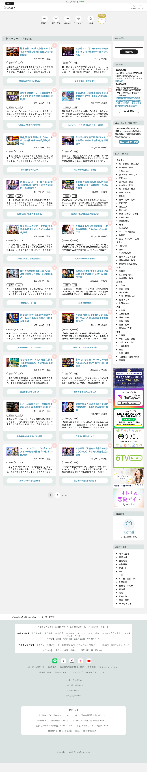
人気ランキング (45, 626)
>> (66, 495)
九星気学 (123, 582)
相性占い (123, 206)
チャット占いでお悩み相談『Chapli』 (53, 720)
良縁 (121, 249)
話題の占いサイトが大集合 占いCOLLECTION (54, 725)
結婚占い (115, 644)
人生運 (122, 310)
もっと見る (129, 111)
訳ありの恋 (124, 217)
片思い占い (82, 644)
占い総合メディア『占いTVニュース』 (54, 715)
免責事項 (92, 667)
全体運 (122, 285)
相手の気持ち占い (66, 644)
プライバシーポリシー (109, 667)
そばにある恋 (125, 253)
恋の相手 (123, 195)
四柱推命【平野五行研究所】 (29, 125)
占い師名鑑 (93, 626)
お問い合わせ (61, 672)
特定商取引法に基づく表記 (72, 667)
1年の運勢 (123, 292)
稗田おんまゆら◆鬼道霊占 (29, 258)
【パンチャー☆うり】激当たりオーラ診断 (85, 125)
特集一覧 (105, 626)
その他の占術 (125, 603)
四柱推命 (123, 560)
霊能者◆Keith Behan (29, 391)
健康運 (122, 360)
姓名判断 (123, 564)
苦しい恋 (123, 210)
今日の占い (124, 303)
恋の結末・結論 (126, 167)
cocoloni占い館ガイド (35, 667)
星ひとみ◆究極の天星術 (29, 480)
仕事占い (58, 650)
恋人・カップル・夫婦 (129, 238)
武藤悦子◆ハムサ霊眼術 (85, 258)
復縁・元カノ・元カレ (129, 213)
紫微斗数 (123, 596)
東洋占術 (123, 557)
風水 (121, 571)
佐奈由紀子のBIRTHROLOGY (29, 214)
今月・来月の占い (127, 296)
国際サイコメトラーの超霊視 (85, 347)
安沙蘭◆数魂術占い (29, 169)
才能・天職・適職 (127, 338)
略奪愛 (122, 235)
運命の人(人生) (125, 328)
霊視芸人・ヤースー (29, 302)
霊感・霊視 (124, 599)
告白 (121, 224)
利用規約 (52, 667)
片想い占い (124, 171)
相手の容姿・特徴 (127, 260)
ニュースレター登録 (129, 141)
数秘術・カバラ (126, 585)
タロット (123, 567)
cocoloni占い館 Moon (73, 685)
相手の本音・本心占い (129, 163)
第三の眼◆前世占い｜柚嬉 (85, 169)
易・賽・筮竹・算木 (128, 578)
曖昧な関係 (124, 220)
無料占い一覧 (80, 626)
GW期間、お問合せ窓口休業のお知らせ (129, 80)
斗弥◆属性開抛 (84, 302)
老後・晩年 (124, 324)
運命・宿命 (124, 320)
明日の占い (124, 299)
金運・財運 (124, 353)
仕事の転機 (124, 345)
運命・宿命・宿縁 (127, 199)
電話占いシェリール (85, 725)
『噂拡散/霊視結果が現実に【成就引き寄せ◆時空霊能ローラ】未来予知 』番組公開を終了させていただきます (128, 101)
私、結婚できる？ (127, 274)
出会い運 (123, 245)
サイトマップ (77, 672)
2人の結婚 (123, 228)
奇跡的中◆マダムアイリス (85, 391)
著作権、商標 (45, 672)
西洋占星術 (124, 553)
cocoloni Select (89, 730)
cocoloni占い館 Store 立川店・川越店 (64, 730)
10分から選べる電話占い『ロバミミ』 (90, 715)
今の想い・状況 (126, 185)
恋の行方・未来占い (128, 174)
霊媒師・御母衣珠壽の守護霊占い (85, 214)
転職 (121, 349)
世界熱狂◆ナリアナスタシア (29, 347)
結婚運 (122, 270)
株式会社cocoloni (74, 695)
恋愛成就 (123, 203)
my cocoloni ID (73, 690)
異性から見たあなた (128, 263)
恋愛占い (123, 178)
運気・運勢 (124, 288)
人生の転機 (124, 313)
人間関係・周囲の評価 (129, 356)
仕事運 (122, 335)
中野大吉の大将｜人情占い (29, 80)
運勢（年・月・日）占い (92, 650)
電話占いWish (102, 725)
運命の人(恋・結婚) (127, 256)
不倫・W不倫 (125, 192)
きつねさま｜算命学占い (85, 80)
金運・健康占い (71, 650)
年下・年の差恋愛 (127, 231)
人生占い (47, 650)
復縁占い (93, 644)
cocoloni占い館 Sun (73, 680)
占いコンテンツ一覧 (63, 626)
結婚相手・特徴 (126, 278)
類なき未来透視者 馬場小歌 (85, 480)
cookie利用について (95, 672)
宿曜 (121, 592)
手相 (121, 574)
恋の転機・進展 (126, 181)
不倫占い (104, 644)
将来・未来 (124, 317)
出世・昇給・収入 (127, 342)
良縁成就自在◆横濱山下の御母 (30, 436)
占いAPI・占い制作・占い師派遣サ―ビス (89, 720)
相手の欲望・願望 (127, 188)
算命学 (122, 589)
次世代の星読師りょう (85, 436)
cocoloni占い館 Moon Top (24, 617)
